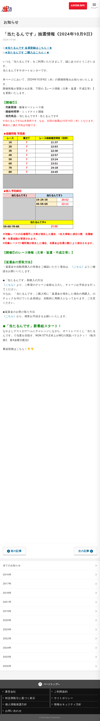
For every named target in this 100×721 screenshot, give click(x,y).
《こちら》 (78, 266)
